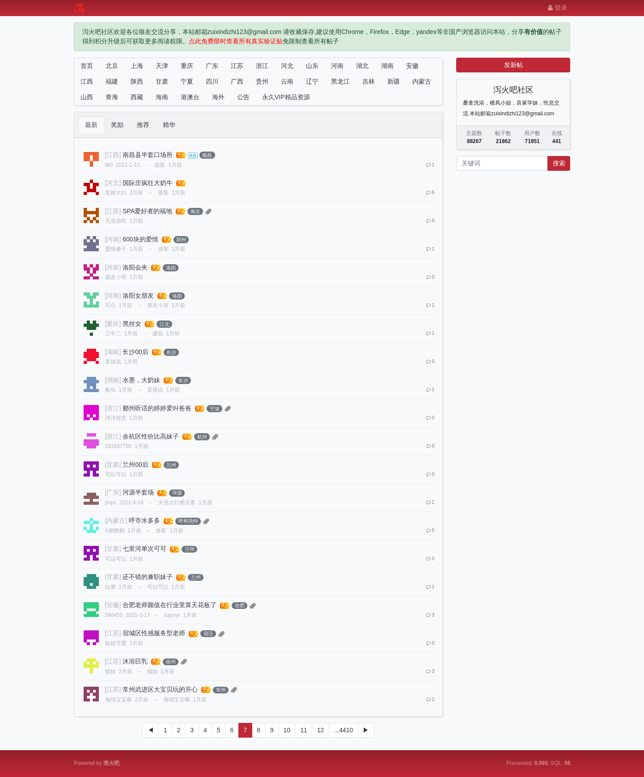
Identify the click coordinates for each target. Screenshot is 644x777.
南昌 (207, 155)
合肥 (240, 605)
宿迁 (208, 633)
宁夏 (187, 81)
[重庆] (113, 323)
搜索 (559, 163)
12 (320, 730)
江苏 (237, 65)
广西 (237, 81)
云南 (287, 81)
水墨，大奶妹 (141, 380)
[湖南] (113, 351)
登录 (557, 7)
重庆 (187, 65)
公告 (243, 97)
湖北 (362, 65)
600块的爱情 (140, 239)
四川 (212, 81)
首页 (86, 65)
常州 (221, 690)
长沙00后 (135, 351)
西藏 (137, 97)
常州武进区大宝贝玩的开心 (160, 689)
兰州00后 (135, 464)
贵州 (262, 81)
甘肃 (162, 81)
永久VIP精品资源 (286, 97)
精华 (169, 124)
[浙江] (113, 408)
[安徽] (113, 604)
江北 (164, 324)
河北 (287, 65)
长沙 (171, 352)
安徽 (412, 65)
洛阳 (171, 267)
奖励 (117, 124)
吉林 (368, 81)
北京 (112, 65)
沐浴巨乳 (135, 661)
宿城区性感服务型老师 (154, 633)
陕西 (137, 81)
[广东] (113, 492)
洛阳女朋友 (138, 295)
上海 (137, 65)
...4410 (343, 730)
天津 (162, 65)
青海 (112, 97)
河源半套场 (138, 492)
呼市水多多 (144, 520)
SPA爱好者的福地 (147, 211)
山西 (86, 97)
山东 (312, 65)
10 (287, 730)
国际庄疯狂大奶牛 (148, 182)
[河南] (113, 239)
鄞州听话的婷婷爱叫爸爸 (157, 408)
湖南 (387, 65)
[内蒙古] (116, 520)
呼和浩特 (188, 521)
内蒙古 (421, 81)
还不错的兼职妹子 (148, 576)
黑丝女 (132, 323)
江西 (86, 81)
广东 (212, 65)
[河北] (113, 182)
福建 (112, 81)
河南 (337, 65)
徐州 (171, 661)
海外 (218, 97)
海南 (162, 97)
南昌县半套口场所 (148, 154)
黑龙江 (340, 81)
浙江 (262, 65)
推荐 (143, 124)
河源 (177, 492)
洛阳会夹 (135, 267)
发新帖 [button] (513, 64)
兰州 (171, 465)
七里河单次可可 (144, 548)
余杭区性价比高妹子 (151, 436)
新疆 (393, 81)
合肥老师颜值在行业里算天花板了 (169, 604)
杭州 (202, 436)
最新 (91, 124)
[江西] (113, 154)
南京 (195, 211)
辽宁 (312, 81)
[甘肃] (113, 464)
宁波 (215, 408)
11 (303, 730)
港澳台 (190, 97)
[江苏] (113, 211)
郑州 (181, 239)
